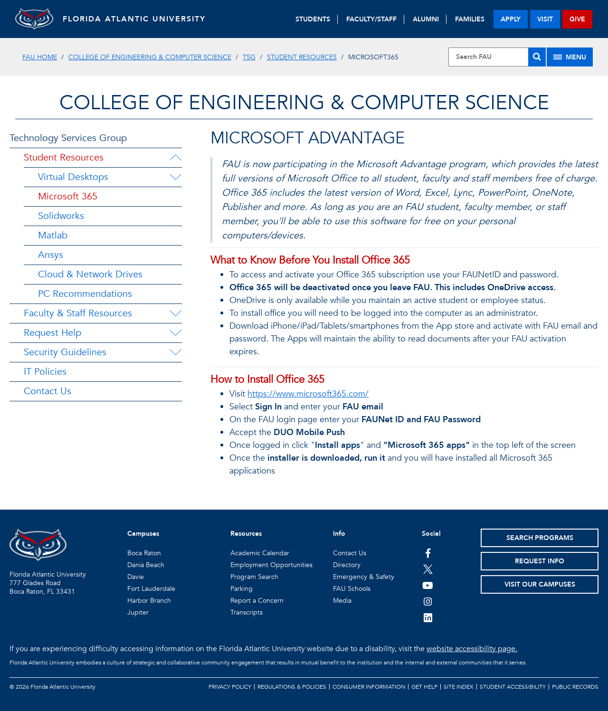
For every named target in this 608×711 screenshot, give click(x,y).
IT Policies (45, 371)
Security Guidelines (65, 352)
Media (342, 600)
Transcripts (246, 612)
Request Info (539, 561)
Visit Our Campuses (539, 584)
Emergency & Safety (363, 576)
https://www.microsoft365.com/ (308, 394)
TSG (249, 57)
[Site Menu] (570, 56)
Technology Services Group (68, 138)
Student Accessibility (513, 687)
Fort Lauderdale (151, 588)
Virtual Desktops (73, 177)
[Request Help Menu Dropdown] (175, 332)
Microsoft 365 (67, 196)
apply (511, 19)
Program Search (254, 576)
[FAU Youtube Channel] (428, 585)
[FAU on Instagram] (428, 601)
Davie (135, 576)
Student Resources (302, 57)
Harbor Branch (149, 600)
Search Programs (539, 537)
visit (545, 19)
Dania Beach (145, 564)
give (577, 19)
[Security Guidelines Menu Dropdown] (175, 352)
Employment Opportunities (271, 564)
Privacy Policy (230, 687)
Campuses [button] (143, 533)
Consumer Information (368, 687)
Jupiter (138, 612)
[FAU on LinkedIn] (428, 617)
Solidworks (61, 215)
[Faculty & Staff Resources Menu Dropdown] (175, 313)
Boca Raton (144, 553)
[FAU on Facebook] (428, 553)
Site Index (459, 687)
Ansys (50, 254)
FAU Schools (351, 588)
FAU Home (39, 57)
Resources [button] (246, 533)
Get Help (424, 687)
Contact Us (47, 391)
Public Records (575, 687)
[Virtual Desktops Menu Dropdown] (175, 177)
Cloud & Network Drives (90, 274)
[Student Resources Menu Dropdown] (175, 157)
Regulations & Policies (291, 687)
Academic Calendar (259, 553)
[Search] (537, 56)
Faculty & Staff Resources (78, 313)
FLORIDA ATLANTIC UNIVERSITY (134, 19)
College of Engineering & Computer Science (149, 57)
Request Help (52, 332)
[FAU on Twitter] (428, 569)
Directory (347, 564)
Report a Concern (257, 600)
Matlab (52, 235)
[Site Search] (497, 56)
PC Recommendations (85, 293)
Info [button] (339, 533)
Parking (241, 588)
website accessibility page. (472, 649)
